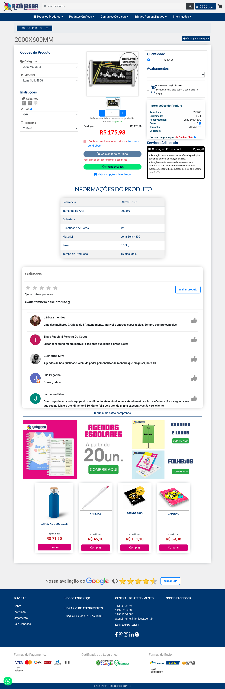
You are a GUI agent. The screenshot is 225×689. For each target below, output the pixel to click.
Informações (182, 16)
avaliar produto (187, 289)
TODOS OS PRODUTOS (33, 28)
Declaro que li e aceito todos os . (113, 143)
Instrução (20, 612)
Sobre (17, 606)
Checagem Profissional (166, 149)
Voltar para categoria (196, 38)
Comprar (54, 547)
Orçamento (21, 618)
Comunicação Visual (114, 16)
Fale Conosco (22, 624)
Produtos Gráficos (81, 16)
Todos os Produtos (48, 16)
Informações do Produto (166, 105)
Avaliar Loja (170, 581)
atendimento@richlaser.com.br (134, 618)
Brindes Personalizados (150, 16)
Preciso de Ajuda (112, 167)
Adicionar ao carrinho (112, 154)
